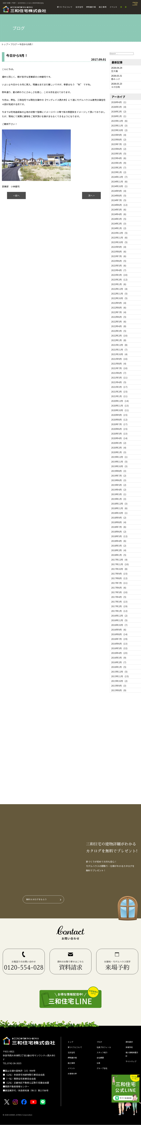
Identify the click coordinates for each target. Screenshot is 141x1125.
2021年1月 (119, 396)
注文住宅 (79, 7)
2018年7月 (118, 527)
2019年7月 (118, 475)
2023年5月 (118, 265)
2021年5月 (119, 377)
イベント (113, 7)
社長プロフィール (105, 1048)
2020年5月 (119, 433)
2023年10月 (119, 242)
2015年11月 (120, 676)
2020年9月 (119, 415)
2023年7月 (118, 256)
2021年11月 (119, 349)
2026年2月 (118, 111)
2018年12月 (119, 503)
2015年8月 (118, 690)
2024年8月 (118, 195)
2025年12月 (119, 120)
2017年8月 (119, 578)
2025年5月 (118, 153)
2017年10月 (119, 569)
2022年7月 (118, 312)
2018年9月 (118, 517)
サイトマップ (131, 1067)
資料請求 (130, 1042)
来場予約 (130, 1048)
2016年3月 (118, 657)
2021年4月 (118, 382)
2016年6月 (119, 643)
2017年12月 (119, 559)
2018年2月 (118, 550)
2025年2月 (118, 167)
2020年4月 (119, 438)
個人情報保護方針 (131, 1057)
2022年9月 (118, 302)
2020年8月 (119, 419)
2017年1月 (119, 611)
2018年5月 (119, 536)
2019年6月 (118, 480)
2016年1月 (118, 667)
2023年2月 (119, 279)
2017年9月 (119, 573)
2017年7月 (119, 583)
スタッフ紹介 (103, 1054)
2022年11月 (119, 293)
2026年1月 (118, 116)
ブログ (100, 1042)
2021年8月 (118, 363)
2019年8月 (118, 471)
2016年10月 (119, 625)
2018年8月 (118, 522)
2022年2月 (119, 335)
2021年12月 (119, 344)
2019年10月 (119, 466)
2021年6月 (118, 372)
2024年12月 (119, 176)
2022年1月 (118, 340)
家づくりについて (64, 7)
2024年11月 (119, 181)
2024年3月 (118, 218)
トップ (71, 1042)
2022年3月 (118, 330)
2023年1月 (118, 284)
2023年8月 (118, 251)
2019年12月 (119, 457)
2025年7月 (118, 144)
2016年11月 (119, 620)
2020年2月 (118, 447)
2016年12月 (119, 615)
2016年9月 (118, 629)
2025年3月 (118, 162)
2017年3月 (119, 601)
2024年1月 (118, 228)
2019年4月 (118, 489)
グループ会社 (103, 1072)
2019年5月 (118, 485)
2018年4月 (118, 541)
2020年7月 (119, 424)
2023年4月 (118, 270)
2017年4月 (118, 597)
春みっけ (115, 79)
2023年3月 (119, 274)
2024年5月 (118, 209)
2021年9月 (119, 358)
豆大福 (114, 71)
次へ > (91, 195)
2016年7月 (119, 639)
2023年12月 (119, 232)
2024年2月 (118, 223)
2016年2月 (118, 662)
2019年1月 (118, 499)
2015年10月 (119, 681)
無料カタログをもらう (37, 899)
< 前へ (16, 195)
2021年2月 (119, 391)
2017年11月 (120, 564)
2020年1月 (118, 452)
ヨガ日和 (115, 87)
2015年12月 (119, 671)
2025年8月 (118, 139)
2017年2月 (119, 606)
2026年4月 (118, 102)
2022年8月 (118, 307)
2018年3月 (118, 545)
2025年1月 (118, 172)
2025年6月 (118, 148)
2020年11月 (120, 405)
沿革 (99, 1066)
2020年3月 (118, 443)
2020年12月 (120, 401)
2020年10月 (120, 410)
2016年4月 (119, 653)
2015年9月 (118, 685)
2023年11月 (119, 237)
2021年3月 (119, 386)
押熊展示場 (91, 7)
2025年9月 (118, 134)
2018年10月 (119, 513)
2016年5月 (119, 648)
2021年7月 (119, 368)
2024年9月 (118, 190)
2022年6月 (118, 316)
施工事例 (103, 7)
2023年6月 (118, 260)
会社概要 (101, 1060)
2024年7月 (118, 200)
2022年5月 (118, 321)
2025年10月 (119, 130)
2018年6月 (118, 531)
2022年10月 (119, 298)
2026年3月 (118, 106)
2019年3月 (118, 494)
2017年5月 (119, 592)
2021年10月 (119, 354)
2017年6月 (118, 587)
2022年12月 (119, 288)
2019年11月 (119, 461)
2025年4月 (118, 158)
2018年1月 (118, 555)
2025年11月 (119, 125)
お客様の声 (73, 1078)
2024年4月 (118, 214)
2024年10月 (119, 186)
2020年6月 (119, 429)
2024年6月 (119, 204)
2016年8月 (119, 634)
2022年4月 (118, 326)
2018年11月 (119, 508)
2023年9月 (118, 246)
